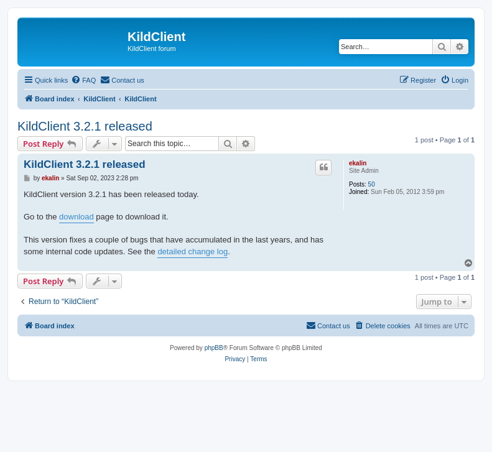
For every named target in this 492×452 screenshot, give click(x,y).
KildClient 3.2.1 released (84, 126)
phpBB (214, 347)
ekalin (357, 163)
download (76, 216)
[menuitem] (83, 80)
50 (371, 184)
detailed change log (192, 251)
